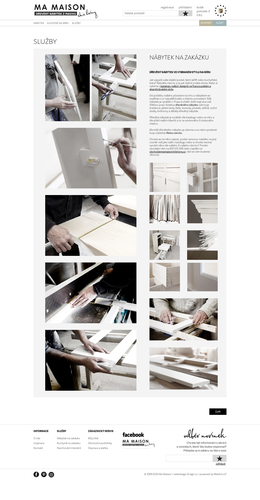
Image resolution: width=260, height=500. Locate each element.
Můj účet (93, 438)
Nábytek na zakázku (68, 438)
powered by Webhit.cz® (213, 474)
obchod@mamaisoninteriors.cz (167, 151)
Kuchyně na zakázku (68, 443)
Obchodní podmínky (100, 443)
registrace (167, 7)
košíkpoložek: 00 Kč (203, 11)
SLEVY (219, 23)
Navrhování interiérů (69, 448)
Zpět (218, 411)
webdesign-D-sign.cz (185, 474)
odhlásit (221, 464)
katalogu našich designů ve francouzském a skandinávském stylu (180, 88)
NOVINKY (206, 23)
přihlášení (185, 7)
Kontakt (38, 448)
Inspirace (39, 443)
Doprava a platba (98, 448)
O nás (37, 438)
